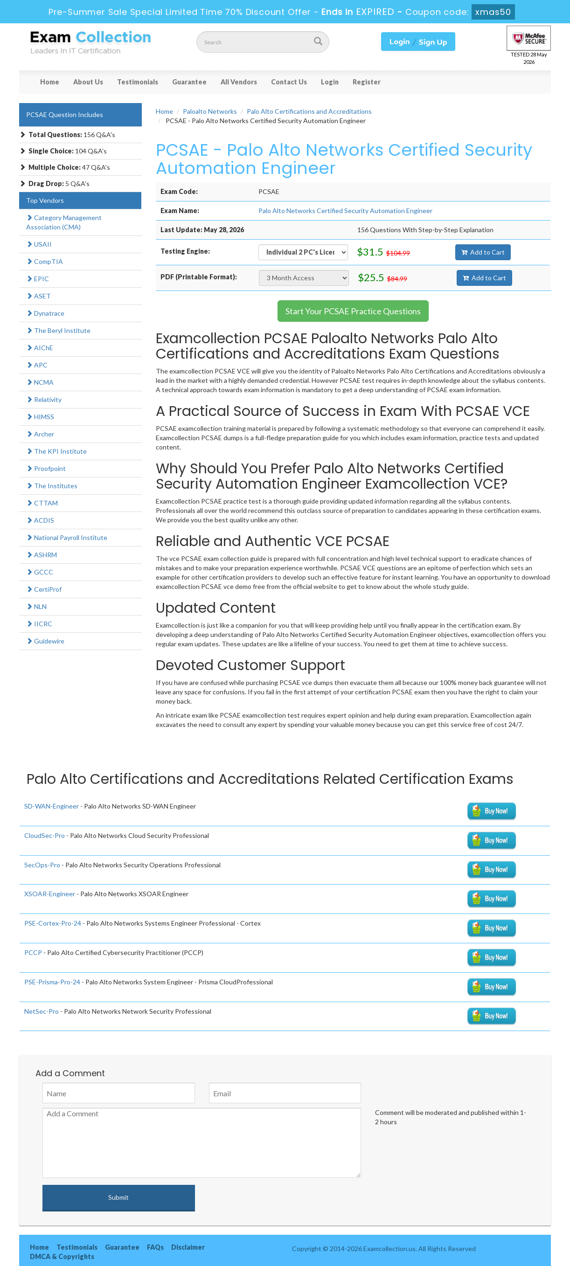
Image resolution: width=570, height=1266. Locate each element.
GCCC (39, 572)
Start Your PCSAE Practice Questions (353, 311)
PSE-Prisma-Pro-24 (52, 982)
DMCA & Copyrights (62, 1256)
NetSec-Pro (41, 1011)
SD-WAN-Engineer (51, 806)
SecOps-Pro (42, 865)
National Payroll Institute (66, 537)
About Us (88, 82)
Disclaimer (188, 1247)
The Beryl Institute (58, 330)
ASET (38, 296)
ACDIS (40, 520)
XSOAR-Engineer (49, 894)
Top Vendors (45, 200)
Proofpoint (46, 468)
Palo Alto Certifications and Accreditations (309, 111)
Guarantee (189, 82)
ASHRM (41, 555)
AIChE (39, 348)
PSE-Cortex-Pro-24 (52, 923)
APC (37, 365)
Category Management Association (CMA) (64, 222)
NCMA (40, 382)
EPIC (37, 279)
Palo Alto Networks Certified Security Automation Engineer (345, 210)
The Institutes (51, 486)
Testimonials (137, 82)
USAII (39, 244)
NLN (36, 606)
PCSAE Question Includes (64, 114)
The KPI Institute (56, 451)
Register (367, 82)
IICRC (39, 624)
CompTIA (44, 261)
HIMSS (40, 417)
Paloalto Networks (210, 111)
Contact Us (289, 82)
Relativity (44, 399)
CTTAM (42, 503)
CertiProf (44, 589)
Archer (40, 434)
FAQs (155, 1247)
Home (49, 82)
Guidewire (45, 641)
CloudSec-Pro (44, 835)
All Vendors (239, 82)
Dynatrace (45, 313)
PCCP (33, 952)
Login (330, 82)
